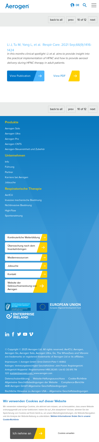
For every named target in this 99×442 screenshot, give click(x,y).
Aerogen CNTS (13, 144)
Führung (9, 167)
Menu (92, 5)
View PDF (60, 76)
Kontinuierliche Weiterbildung (24, 237)
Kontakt (12, 274)
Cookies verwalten (66, 433)
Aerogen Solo (12, 128)
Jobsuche (10, 182)
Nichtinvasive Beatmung (18, 205)
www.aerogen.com (43, 373)
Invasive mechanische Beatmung (23, 200)
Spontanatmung (14, 216)
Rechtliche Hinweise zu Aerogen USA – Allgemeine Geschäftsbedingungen (46, 391)
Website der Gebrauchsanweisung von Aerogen (22, 286)
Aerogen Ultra (12, 133)
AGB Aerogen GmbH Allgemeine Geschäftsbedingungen (36, 386)
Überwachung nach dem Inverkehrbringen (21, 247)
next (92, 20)
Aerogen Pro (12, 139)
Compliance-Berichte (72, 382)
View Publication (20, 76)
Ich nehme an (22, 433)
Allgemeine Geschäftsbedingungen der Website (31, 382)
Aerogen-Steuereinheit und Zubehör (25, 149)
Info (7, 162)
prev (71, 20)
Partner (9, 172)
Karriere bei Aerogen (16, 177)
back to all (56, 20)
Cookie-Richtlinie (77, 378)
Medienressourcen (18, 257)
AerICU (9, 195)
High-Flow (10, 210)
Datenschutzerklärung (17, 378)
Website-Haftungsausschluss (49, 378)
